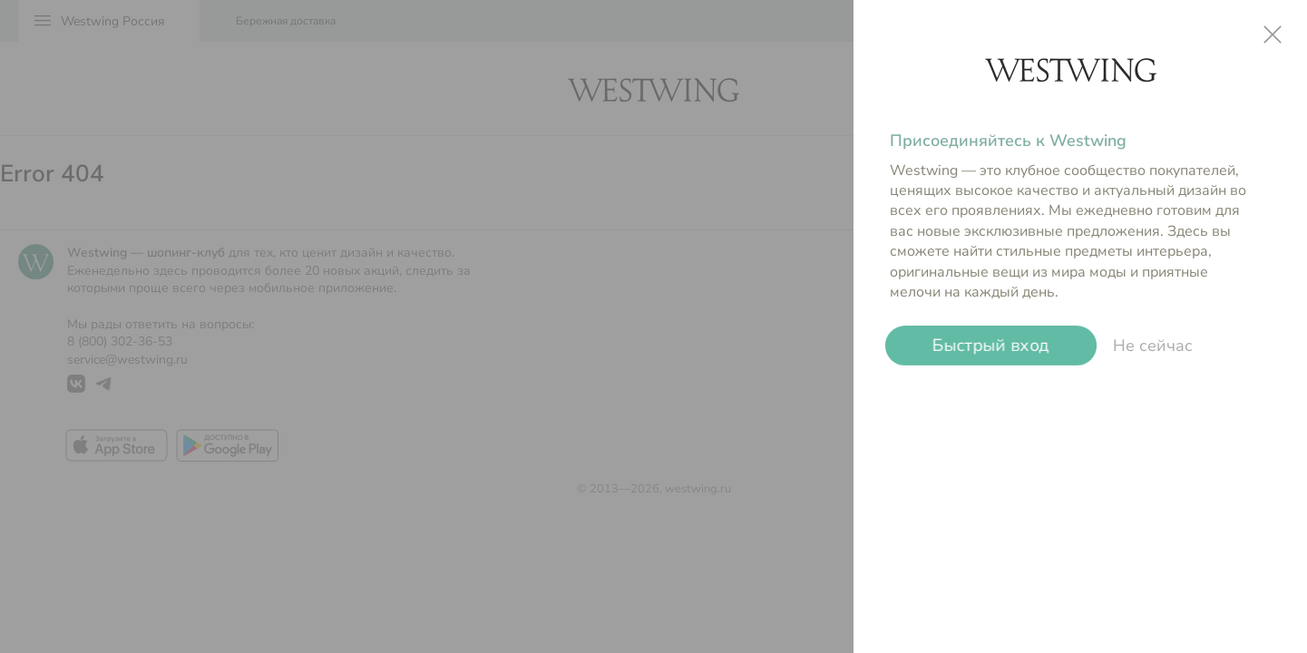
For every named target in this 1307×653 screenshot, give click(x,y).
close (1272, 34)
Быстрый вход (990, 346)
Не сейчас (1153, 345)
